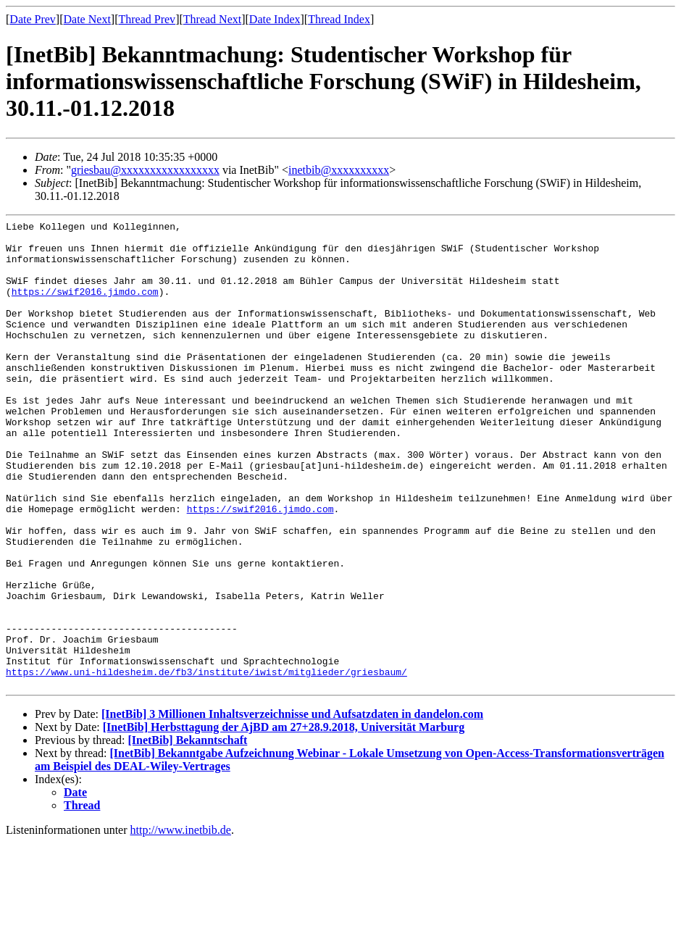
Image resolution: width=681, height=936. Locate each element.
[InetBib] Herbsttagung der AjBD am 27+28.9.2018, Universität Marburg (283, 820)
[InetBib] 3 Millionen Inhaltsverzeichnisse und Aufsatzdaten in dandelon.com (292, 807)
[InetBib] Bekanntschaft (187, 833)
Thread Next (212, 19)
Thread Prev (146, 19)
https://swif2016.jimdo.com (85, 306)
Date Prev (32, 19)
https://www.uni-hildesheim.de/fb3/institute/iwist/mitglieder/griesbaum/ (206, 762)
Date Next (87, 19)
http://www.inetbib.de (180, 923)
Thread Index (339, 19)
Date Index (275, 19)
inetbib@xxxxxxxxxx (338, 170)
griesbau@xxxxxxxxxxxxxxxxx (145, 170)
